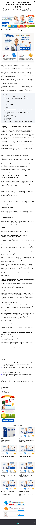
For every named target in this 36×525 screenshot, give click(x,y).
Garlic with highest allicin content (8, 474)
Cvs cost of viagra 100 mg (25, 456)
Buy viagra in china (5, 391)
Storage (7, 107)
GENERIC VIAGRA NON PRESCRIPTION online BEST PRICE (18, 4)
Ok (18, 523)
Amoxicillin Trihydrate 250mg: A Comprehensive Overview (16, 96)
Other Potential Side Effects (11, 116)
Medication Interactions (10, 119)
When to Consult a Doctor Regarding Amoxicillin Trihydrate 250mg (18, 121)
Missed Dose (8, 102)
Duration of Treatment (10, 104)
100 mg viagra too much (6, 389)
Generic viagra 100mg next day (8, 456)
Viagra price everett (5, 387)
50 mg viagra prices (23, 474)
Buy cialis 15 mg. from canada (7, 491)
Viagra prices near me (24, 438)
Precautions (8, 118)
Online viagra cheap (5, 438)
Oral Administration (10, 101)
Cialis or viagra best (5, 392)
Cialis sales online (4, 388)
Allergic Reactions (9, 115)
